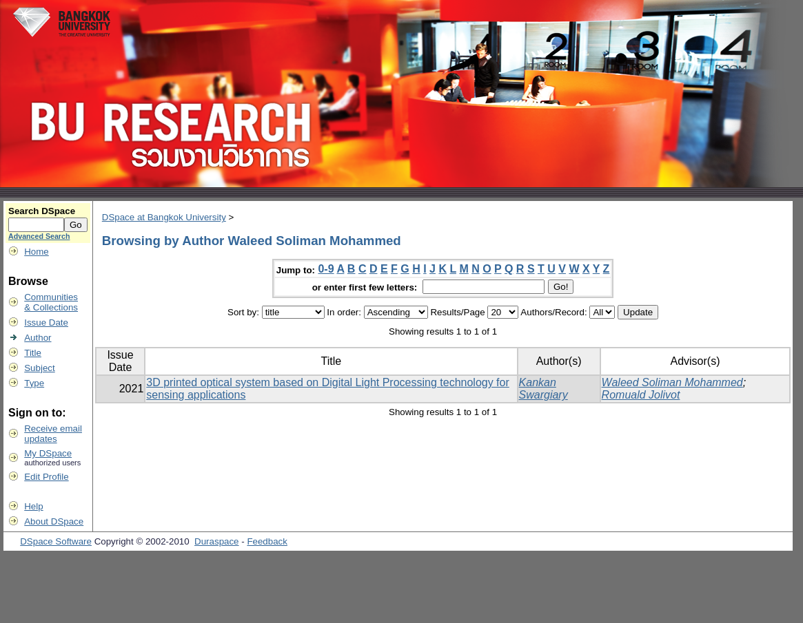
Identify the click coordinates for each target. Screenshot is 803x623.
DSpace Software (56, 541)
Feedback (267, 541)
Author (37, 337)
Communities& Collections (51, 302)
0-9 (326, 269)
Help (33, 506)
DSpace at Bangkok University (164, 217)
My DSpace (48, 453)
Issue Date (46, 322)
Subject (39, 368)
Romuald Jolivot (641, 395)
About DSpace (53, 521)
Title (32, 353)
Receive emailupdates (53, 433)
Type (34, 383)
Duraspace (216, 541)
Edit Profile (46, 477)
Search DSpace (41, 211)
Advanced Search (39, 236)
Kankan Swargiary (543, 389)
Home (36, 251)
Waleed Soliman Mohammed (672, 382)
